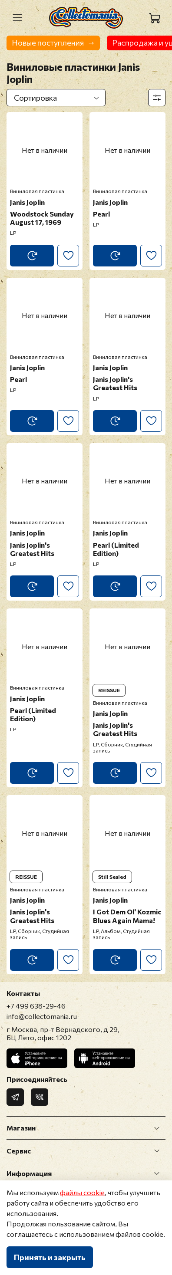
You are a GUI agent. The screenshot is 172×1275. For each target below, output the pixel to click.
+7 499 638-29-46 (36, 1006)
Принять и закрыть (50, 1257)
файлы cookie (82, 1192)
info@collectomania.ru (42, 1016)
